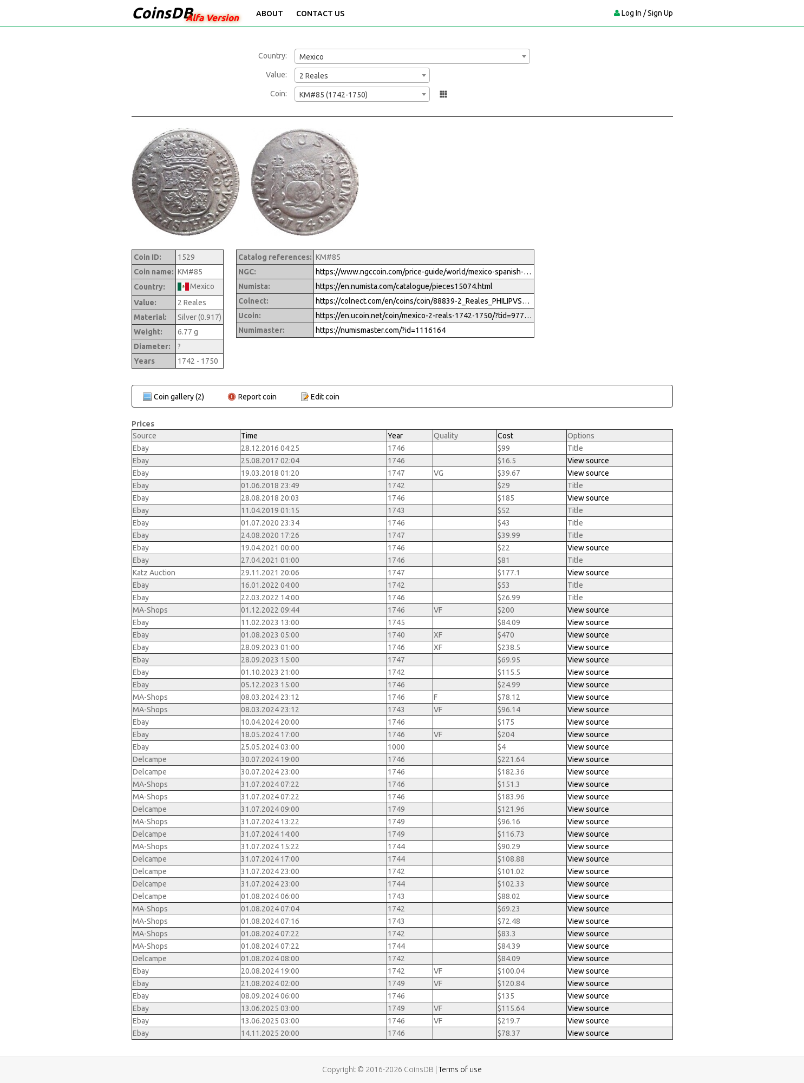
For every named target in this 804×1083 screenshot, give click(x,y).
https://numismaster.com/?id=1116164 (381, 330)
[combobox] (412, 56)
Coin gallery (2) (179, 396)
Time (249, 435)
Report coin (257, 396)
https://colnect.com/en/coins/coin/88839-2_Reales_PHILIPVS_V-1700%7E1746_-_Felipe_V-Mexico (424, 301)
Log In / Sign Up (647, 13)
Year (395, 435)
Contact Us (320, 13)
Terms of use (460, 1069)
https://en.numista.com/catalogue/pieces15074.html (404, 286)
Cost (505, 435)
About (269, 13)
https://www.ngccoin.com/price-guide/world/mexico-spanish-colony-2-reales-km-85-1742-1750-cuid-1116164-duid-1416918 (424, 271)
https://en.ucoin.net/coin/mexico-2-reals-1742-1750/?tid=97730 (424, 315)
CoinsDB (162, 12)
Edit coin (325, 396)
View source (588, 460)
